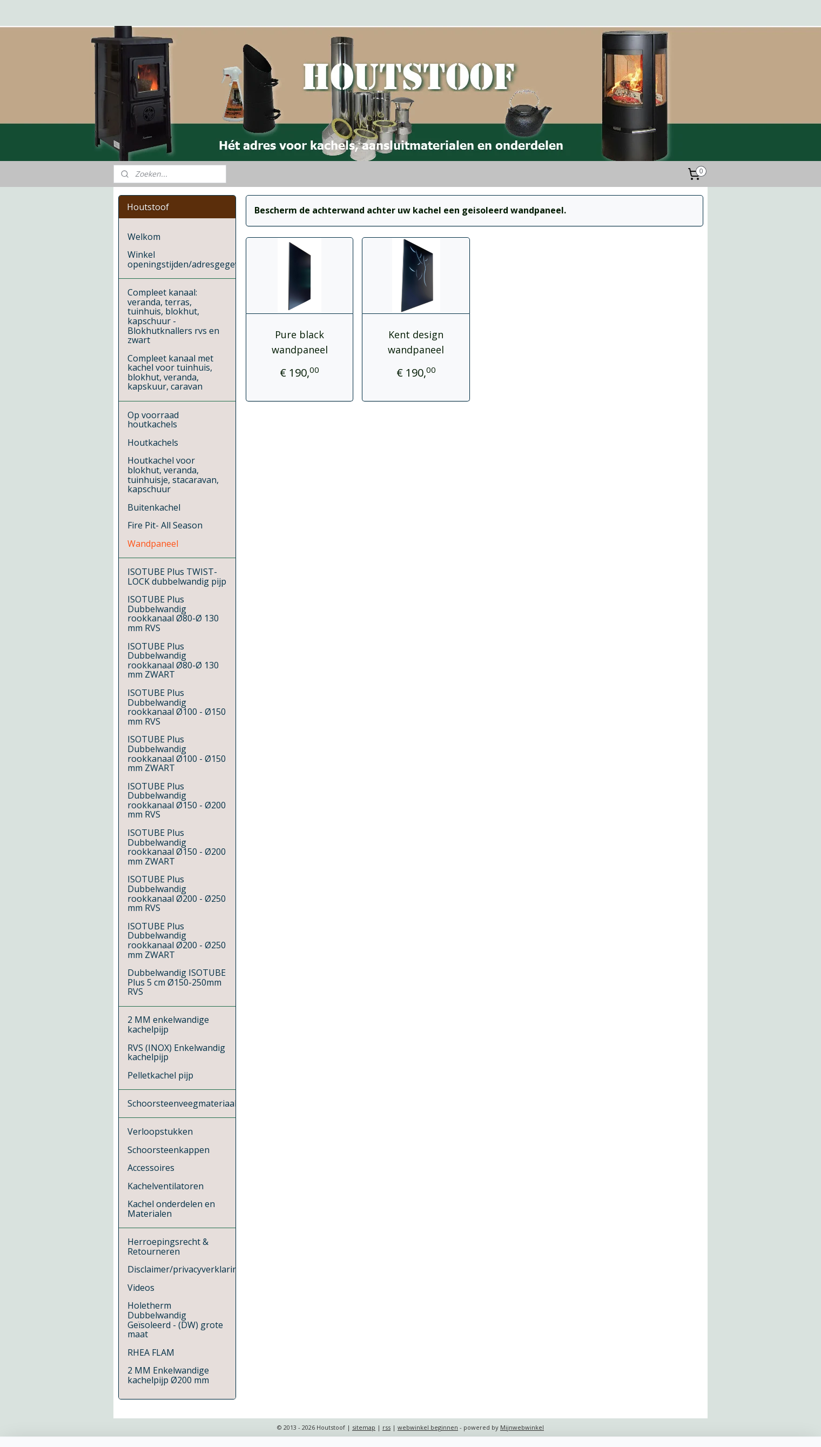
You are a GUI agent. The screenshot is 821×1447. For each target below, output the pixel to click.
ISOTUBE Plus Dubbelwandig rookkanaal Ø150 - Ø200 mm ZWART (176, 847)
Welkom (143, 237)
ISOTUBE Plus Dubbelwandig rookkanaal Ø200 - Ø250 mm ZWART (176, 940)
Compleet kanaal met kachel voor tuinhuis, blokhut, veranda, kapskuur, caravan (170, 372)
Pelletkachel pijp (160, 1075)
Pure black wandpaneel (299, 342)
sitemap (363, 1427)
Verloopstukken (160, 1131)
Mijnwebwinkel (522, 1427)
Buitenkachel (153, 507)
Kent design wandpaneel (416, 342)
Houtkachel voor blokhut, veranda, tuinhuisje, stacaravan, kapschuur (173, 474)
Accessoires (150, 1168)
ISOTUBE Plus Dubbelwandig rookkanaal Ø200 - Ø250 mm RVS (176, 893)
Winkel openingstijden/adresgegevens (181, 259)
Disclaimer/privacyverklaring (181, 1269)
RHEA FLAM (150, 1352)
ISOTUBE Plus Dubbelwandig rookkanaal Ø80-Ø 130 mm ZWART (173, 660)
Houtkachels (152, 442)
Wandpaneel (152, 544)
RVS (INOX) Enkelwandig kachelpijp (176, 1052)
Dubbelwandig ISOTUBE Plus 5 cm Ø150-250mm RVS (176, 982)
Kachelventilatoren (165, 1186)
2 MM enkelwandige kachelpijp (168, 1024)
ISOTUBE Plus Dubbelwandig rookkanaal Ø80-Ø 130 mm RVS (173, 613)
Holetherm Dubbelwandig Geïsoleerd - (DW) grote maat (175, 1319)
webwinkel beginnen (428, 1427)
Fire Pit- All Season (165, 525)
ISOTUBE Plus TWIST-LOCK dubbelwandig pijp (176, 576)
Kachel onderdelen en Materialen (171, 1209)
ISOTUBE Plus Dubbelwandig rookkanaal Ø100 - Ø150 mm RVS (176, 707)
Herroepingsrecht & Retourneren (167, 1246)
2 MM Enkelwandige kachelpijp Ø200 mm (168, 1375)
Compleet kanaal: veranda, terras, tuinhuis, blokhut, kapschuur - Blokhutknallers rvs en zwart (173, 316)
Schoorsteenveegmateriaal (181, 1103)
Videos (140, 1288)
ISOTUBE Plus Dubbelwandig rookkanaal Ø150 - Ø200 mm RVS (176, 800)
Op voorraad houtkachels (153, 420)
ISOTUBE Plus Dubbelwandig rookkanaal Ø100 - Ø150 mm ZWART (176, 753)
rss (386, 1427)
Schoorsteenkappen (168, 1150)
